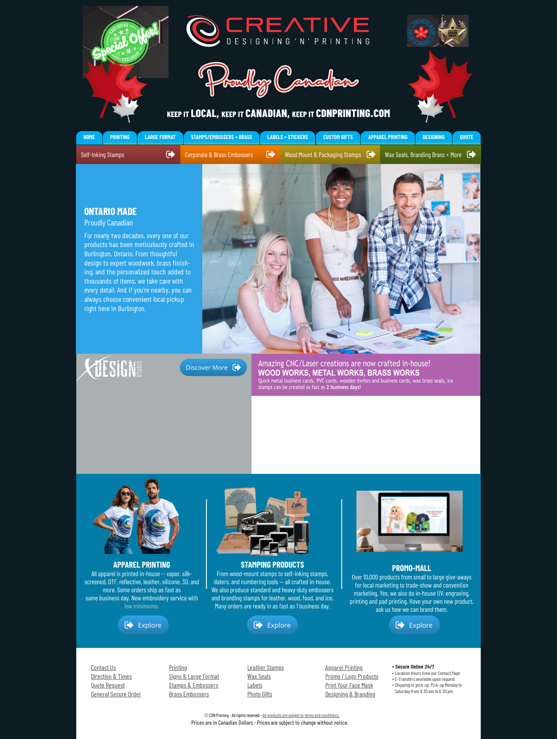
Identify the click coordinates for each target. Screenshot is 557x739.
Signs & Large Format (194, 676)
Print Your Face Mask (349, 685)
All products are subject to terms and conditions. (301, 715)
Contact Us (103, 667)
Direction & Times (111, 676)
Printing (178, 667)
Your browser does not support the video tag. (366, 413)
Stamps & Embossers (193, 685)
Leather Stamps (265, 667)
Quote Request (108, 685)
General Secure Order (116, 694)
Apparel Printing (344, 667)
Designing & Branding (350, 694)
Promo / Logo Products (351, 676)
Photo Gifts (259, 694)
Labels (254, 685)
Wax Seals (259, 676)
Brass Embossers (189, 694)
